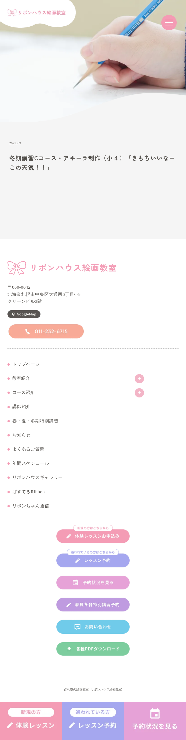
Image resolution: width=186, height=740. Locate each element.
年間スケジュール (30, 463)
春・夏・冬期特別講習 (35, 421)
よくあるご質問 (28, 449)
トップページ (26, 364)
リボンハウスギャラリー (37, 477)
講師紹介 (21, 406)
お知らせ (21, 435)
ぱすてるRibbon (28, 492)
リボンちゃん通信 (30, 506)
